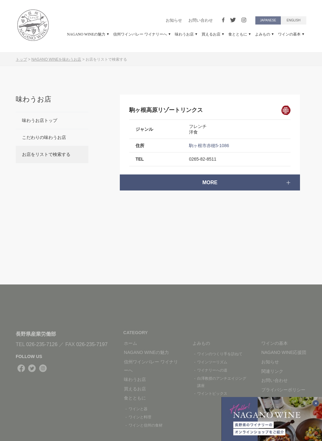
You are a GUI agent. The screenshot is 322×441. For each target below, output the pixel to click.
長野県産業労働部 (36, 334)
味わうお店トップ (39, 120)
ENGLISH (294, 20)
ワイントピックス (212, 393)
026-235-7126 (42, 344)
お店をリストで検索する (46, 154)
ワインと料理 (140, 417)
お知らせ (174, 20)
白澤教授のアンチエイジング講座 (221, 382)
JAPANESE (268, 20)
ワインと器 (138, 409)
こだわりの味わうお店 (44, 137)
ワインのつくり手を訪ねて (219, 354)
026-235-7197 (92, 344)
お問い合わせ (200, 20)
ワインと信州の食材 (146, 425)
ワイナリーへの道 (212, 370)
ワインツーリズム (212, 362)
